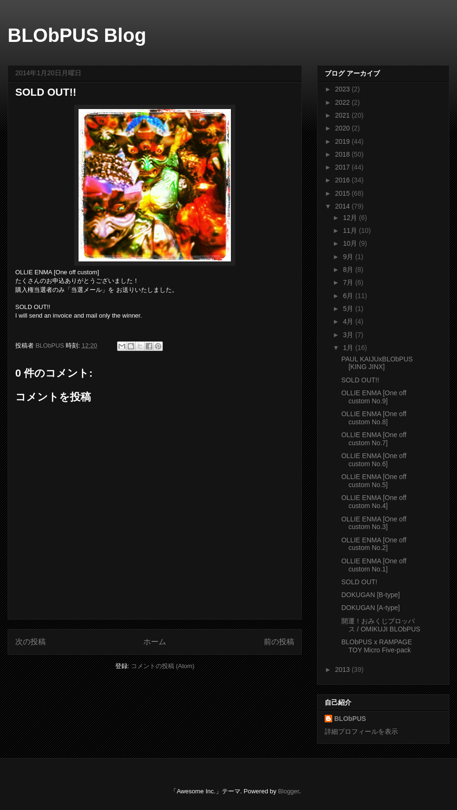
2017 (343, 167)
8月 (349, 269)
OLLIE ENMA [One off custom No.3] (374, 523)
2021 (343, 115)
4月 (349, 321)
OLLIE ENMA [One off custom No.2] (374, 544)
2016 (343, 180)
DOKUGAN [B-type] (370, 595)
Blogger (288, 791)
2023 (343, 89)
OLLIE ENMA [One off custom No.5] (374, 481)
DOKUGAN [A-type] (370, 607)
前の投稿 (279, 642)
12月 (350, 217)
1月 (349, 347)
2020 (343, 128)
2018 (343, 154)
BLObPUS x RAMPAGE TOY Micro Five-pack (376, 646)
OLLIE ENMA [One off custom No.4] (374, 502)
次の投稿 (30, 642)
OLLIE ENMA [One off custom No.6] (374, 460)
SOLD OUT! (359, 582)
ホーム (154, 642)
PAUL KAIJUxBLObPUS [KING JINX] (377, 363)
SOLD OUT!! (360, 380)
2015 (343, 193)
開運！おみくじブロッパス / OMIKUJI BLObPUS (380, 625)
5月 (349, 308)
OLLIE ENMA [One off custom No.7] (374, 439)
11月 (350, 230)
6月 (349, 296)
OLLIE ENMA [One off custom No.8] (374, 418)
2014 (343, 206)
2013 (343, 669)
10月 (350, 243)
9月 (349, 256)
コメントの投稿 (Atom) (163, 666)
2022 (343, 102)
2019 (343, 141)
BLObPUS (350, 718)
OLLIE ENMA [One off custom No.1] (374, 565)
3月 (349, 335)
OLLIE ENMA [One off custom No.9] (374, 397)
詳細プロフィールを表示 (361, 731)
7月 (349, 282)
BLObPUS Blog (77, 35)
